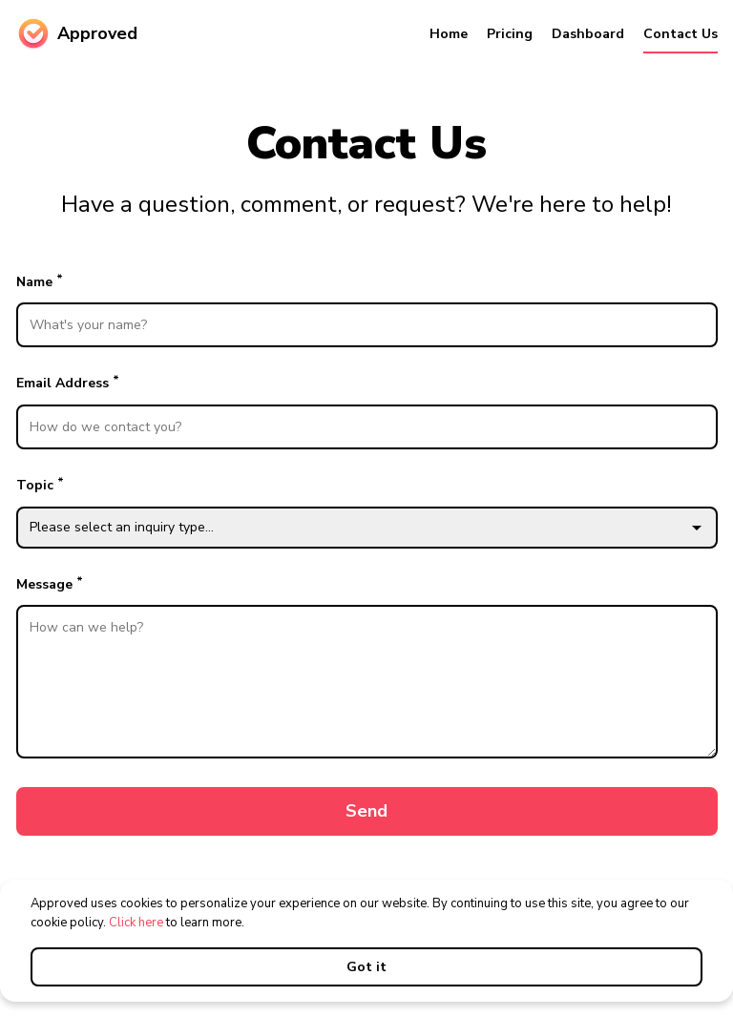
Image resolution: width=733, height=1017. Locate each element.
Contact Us (680, 34)
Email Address (367, 410)
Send (366, 810)
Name (367, 309)
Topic (367, 511)
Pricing (510, 34)
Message (367, 666)
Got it (366, 967)
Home (448, 34)
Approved (76, 33)
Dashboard (588, 34)
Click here (136, 922)
